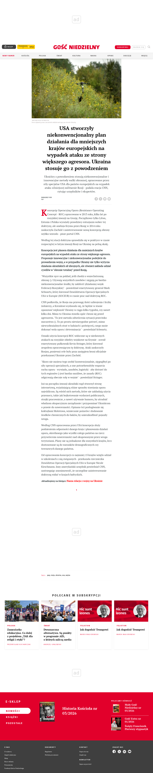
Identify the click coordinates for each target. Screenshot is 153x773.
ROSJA (53, 575)
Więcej (144, 56)
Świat (59, 56)
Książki (11, 717)
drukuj (105, 198)
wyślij (109, 198)
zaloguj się (138, 47)
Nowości (11, 711)
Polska (42, 56)
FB (97, 198)
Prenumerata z (23, 47)
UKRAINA (58, 575)
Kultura (76, 56)
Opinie (110, 56)
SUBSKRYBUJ (122, 47)
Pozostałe (11, 723)
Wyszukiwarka (149, 47)
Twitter (101, 198)
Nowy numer (9, 56)
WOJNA (68, 575)
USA (63, 575)
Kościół (26, 56)
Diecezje (127, 56)
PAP (48, 575)
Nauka (93, 56)
